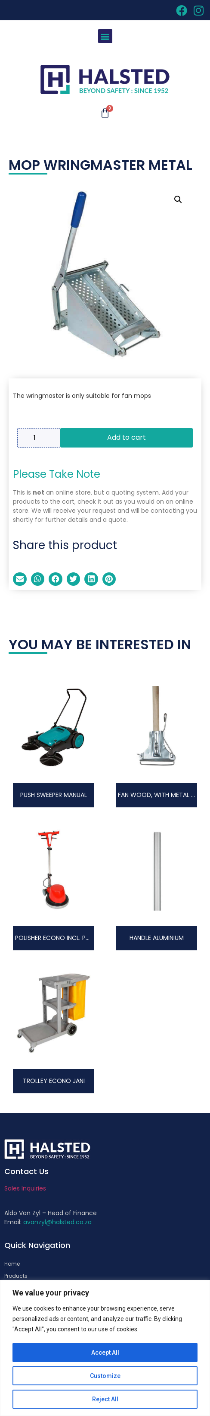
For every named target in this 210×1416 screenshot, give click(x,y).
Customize (105, 1375)
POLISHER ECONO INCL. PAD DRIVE (63, 937)
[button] (105, 36)
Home (12, 1263)
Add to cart (126, 437)
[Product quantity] (38, 438)
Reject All (105, 1399)
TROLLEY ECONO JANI (54, 1080)
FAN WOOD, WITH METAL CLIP (160, 795)
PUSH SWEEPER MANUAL (53, 795)
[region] (105, 1348)
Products (16, 1275)
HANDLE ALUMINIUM (157, 937)
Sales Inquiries (25, 1188)
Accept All (105, 1352)
